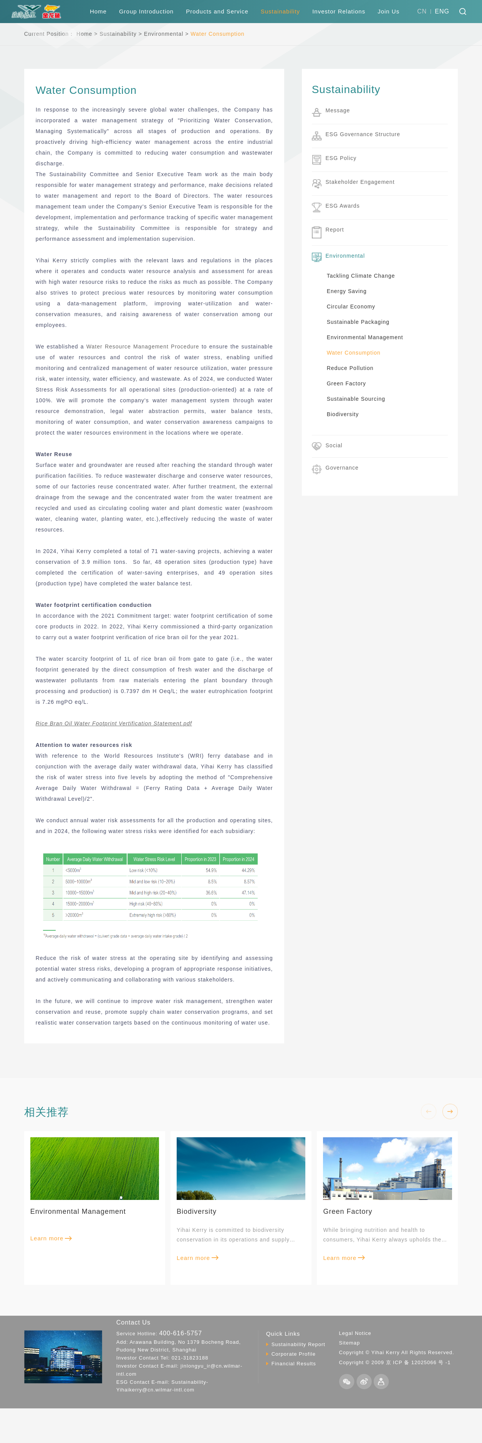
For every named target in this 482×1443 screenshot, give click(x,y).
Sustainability (280, 11)
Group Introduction (146, 11)
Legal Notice (355, 1333)
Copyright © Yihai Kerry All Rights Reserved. (396, 1352)
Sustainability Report (298, 1344)
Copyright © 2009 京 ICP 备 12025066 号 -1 (395, 1362)
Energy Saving (347, 291)
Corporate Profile (294, 1354)
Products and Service (217, 11)
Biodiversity (343, 414)
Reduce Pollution (350, 368)
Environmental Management (365, 337)
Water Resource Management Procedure (142, 346)
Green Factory (346, 383)
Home (98, 11)
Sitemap (349, 1343)
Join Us (388, 11)
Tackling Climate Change (361, 276)
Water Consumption (217, 34)
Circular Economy (351, 306)
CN (422, 11)
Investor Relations (338, 11)
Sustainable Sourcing (356, 399)
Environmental (164, 34)
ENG (442, 11)
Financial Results (294, 1363)
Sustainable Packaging (358, 322)
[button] (450, 1111)
